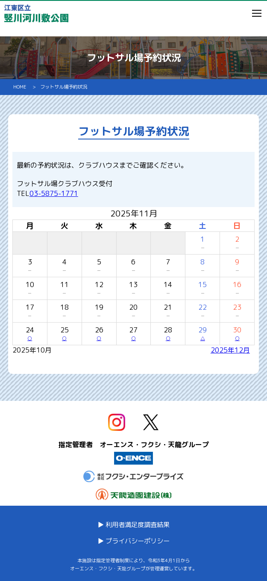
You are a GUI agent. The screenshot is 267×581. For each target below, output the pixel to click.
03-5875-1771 (53, 193)
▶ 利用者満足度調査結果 (133, 524)
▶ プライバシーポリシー (133, 540)
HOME (22, 86)
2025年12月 (230, 350)
